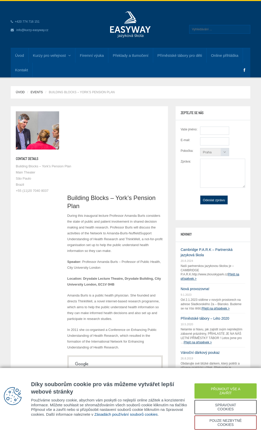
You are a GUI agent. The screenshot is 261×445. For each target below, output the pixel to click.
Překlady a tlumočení (130, 55)
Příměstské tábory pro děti (180, 55)
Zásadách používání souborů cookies (126, 414)
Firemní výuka (92, 55)
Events (37, 92)
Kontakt (21, 70)
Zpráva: (186, 161)
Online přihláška (225, 55)
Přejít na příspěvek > (216, 308)
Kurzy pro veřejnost (52, 55)
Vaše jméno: (189, 129)
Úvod (19, 55)
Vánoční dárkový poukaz (200, 352)
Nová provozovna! (195, 289)
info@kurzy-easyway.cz (32, 30)
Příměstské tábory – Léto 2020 (205, 318)
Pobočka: (187, 151)
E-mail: (185, 140)
